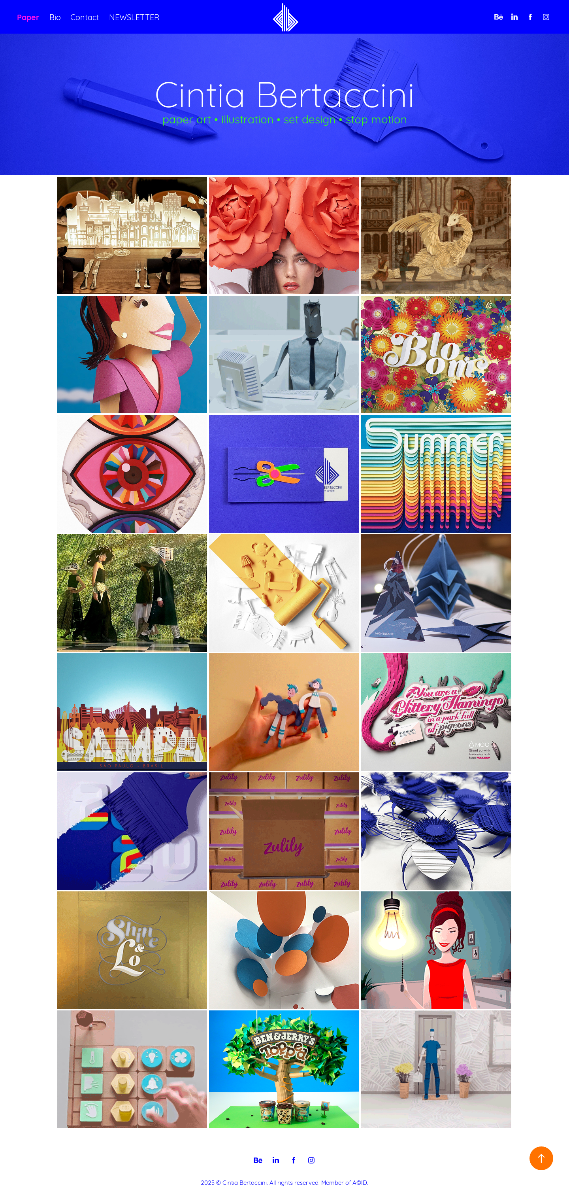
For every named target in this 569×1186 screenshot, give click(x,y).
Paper (28, 17)
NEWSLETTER (134, 16)
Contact (84, 16)
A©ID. (360, 1182)
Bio (55, 16)
